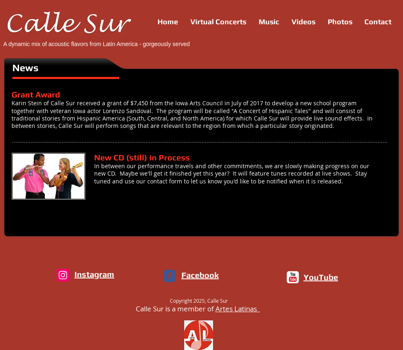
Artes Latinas (237, 308)
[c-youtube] (293, 277)
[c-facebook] (169, 276)
